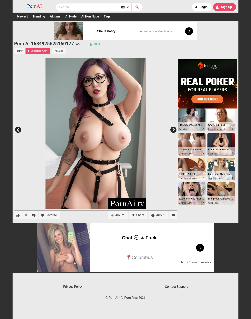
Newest (22, 16)
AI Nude (70, 16)
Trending (39, 16)
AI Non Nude (90, 16)
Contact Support (176, 287)
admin (20, 51)
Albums (55, 16)
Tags (107, 16)
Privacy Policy (73, 287)
